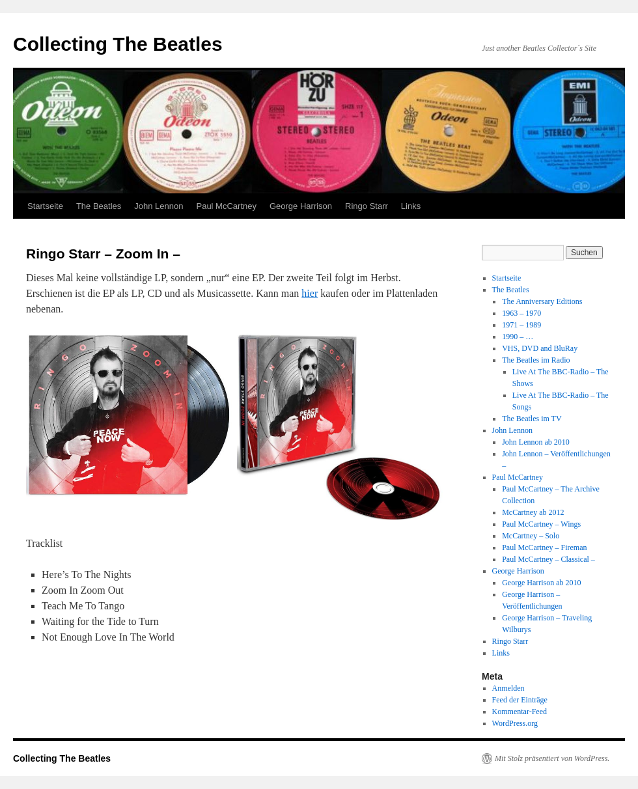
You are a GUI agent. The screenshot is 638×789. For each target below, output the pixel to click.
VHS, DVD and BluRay (539, 348)
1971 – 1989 (521, 324)
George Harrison (301, 206)
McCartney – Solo (530, 535)
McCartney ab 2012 (533, 512)
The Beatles (98, 206)
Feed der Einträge (520, 699)
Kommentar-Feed (519, 711)
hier (309, 293)
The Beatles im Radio (536, 360)
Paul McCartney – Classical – (548, 559)
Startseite (45, 206)
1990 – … (517, 336)
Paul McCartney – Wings (541, 524)
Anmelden (508, 688)
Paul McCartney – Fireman (544, 547)
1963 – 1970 (521, 313)
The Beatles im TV (531, 418)
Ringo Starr (366, 206)
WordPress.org (515, 723)
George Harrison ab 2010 (541, 582)
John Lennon (158, 206)
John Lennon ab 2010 (536, 442)
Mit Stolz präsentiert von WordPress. (552, 758)
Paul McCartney (226, 206)
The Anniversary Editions (542, 301)
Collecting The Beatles (118, 44)
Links (411, 206)
